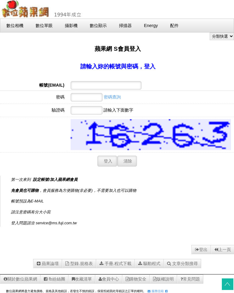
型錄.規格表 (79, 263)
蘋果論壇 (48, 263)
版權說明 (163, 279)
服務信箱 (156, 291)
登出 (201, 249)
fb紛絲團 (54, 279)
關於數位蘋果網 (20, 279)
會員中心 (109, 279)
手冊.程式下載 (115, 263)
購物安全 (136, 279)
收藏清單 (82, 279)
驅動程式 (149, 263)
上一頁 (222, 249)
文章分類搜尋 (182, 263)
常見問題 (190, 279)
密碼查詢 (112, 97)
